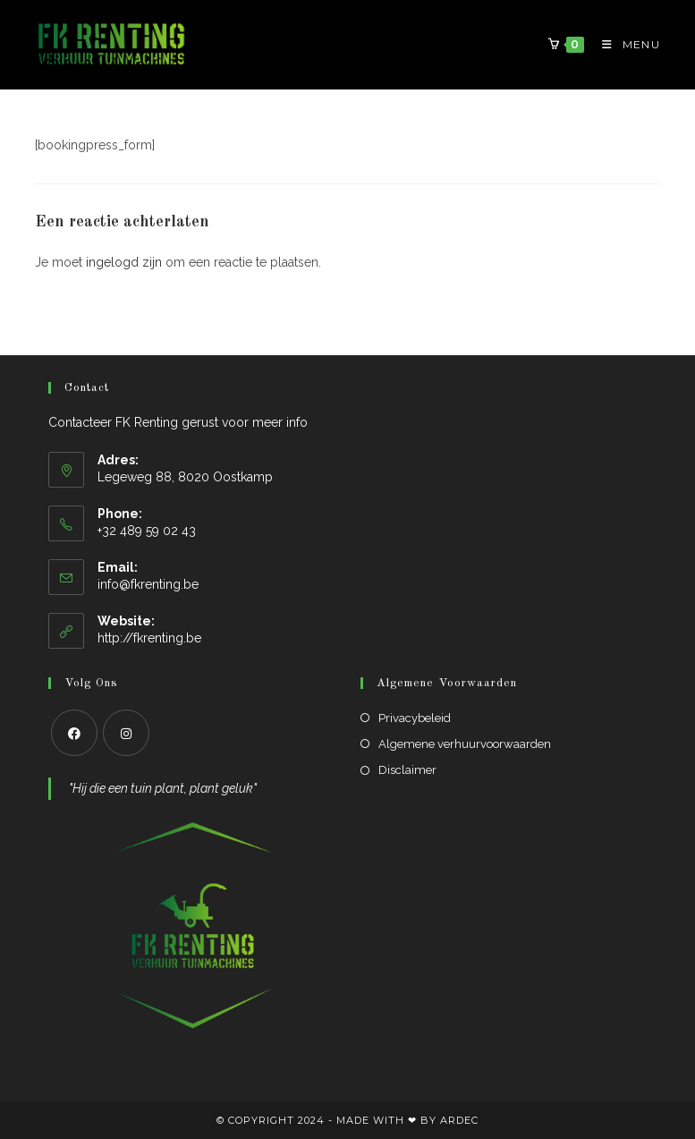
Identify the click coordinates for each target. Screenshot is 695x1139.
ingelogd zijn (124, 262)
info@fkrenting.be (148, 584)
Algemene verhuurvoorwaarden (464, 744)
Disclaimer (407, 770)
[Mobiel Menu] (624, 44)
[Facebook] (74, 733)
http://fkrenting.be (149, 638)
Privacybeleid (414, 718)
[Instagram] (126, 733)
